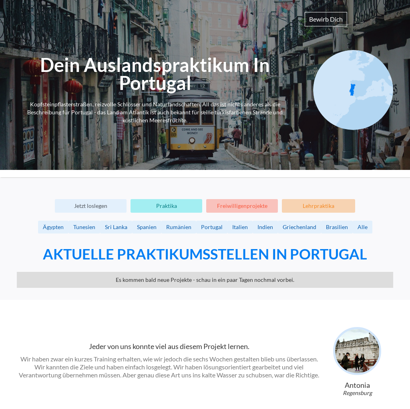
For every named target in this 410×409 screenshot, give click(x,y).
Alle (363, 226)
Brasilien (337, 226)
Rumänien (178, 226)
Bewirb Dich (326, 19)
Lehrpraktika (318, 205)
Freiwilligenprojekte (242, 205)
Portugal (212, 226)
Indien (265, 226)
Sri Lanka (116, 226)
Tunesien (84, 226)
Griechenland (299, 226)
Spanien (147, 226)
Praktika (166, 205)
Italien (240, 226)
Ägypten (53, 226)
